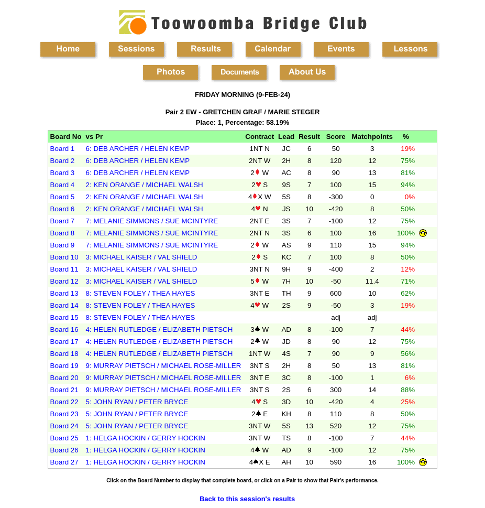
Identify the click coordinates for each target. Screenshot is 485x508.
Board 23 (64, 414)
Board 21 (64, 390)
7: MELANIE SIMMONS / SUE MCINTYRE (152, 221)
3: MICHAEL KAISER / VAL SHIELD (141, 257)
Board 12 (64, 281)
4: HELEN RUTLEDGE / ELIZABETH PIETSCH (159, 329)
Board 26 (64, 450)
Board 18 (64, 354)
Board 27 (64, 462)
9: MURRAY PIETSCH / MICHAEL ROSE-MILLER (163, 366)
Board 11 (64, 269)
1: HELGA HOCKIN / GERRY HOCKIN (145, 438)
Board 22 (64, 402)
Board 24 (64, 426)
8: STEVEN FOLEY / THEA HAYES (140, 293)
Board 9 (62, 245)
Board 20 (64, 378)
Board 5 (62, 197)
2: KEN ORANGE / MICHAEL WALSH (144, 185)
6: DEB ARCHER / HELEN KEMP (138, 149)
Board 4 (62, 185)
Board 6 (62, 209)
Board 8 (62, 233)
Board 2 (62, 161)
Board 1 (62, 149)
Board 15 (64, 317)
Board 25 (64, 438)
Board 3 (62, 173)
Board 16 (64, 329)
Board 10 (64, 257)
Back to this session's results (247, 499)
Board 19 (64, 366)
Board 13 (64, 293)
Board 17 (64, 341)
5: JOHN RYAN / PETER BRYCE (137, 402)
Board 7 (62, 221)
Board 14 (64, 305)
